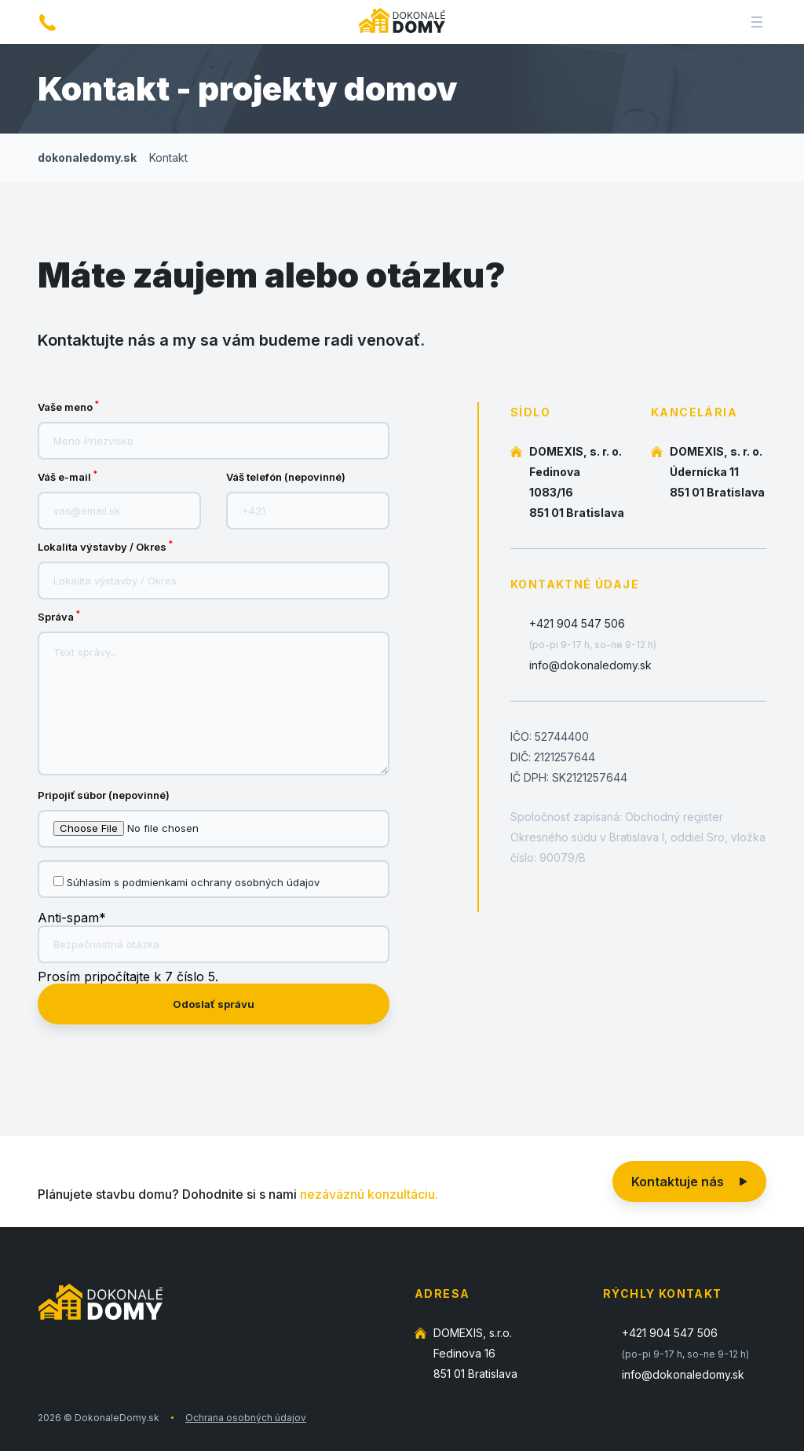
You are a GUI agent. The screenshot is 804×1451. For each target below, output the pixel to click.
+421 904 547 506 (577, 623)
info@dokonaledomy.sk (590, 665)
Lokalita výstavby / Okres (105, 547)
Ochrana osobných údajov (245, 1418)
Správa (59, 617)
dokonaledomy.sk (87, 157)
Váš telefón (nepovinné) (285, 477)
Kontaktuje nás (689, 1181)
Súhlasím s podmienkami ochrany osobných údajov (193, 882)
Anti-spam (72, 917)
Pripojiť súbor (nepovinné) (104, 795)
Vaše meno (68, 407)
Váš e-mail (67, 477)
